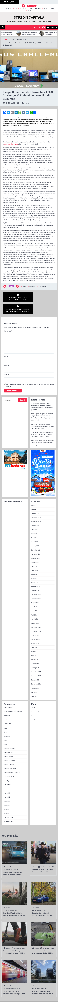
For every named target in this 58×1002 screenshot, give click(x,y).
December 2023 (36, 583)
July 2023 (34, 595)
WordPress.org (35, 708)
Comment (8, 319)
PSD (52, 8)
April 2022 (34, 644)
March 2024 (34, 571)
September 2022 (36, 628)
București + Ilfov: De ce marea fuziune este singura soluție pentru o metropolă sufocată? (42, 415)
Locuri (5, 716)
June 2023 (34, 599)
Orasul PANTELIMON (10, 757)
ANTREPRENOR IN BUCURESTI (13, 700)
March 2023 (34, 608)
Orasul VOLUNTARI (9, 765)
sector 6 (45, 8)
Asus (24, 286)
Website (7, 363)
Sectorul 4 (7, 794)
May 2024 (34, 563)
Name (6, 345)
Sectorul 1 (7, 781)
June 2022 (34, 636)
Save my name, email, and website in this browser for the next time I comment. (30, 374)
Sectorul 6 (7, 802)
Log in (33, 696)
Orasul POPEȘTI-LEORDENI (12, 761)
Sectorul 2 (7, 786)
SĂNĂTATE (7, 773)
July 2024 (34, 555)
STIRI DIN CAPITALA (29, 17)
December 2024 (36, 538)
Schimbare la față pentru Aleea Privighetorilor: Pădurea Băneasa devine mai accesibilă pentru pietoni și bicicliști (35, 33)
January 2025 (35, 534)
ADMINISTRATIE (9, 696)
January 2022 (35, 656)
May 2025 (34, 522)
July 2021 (34, 681)
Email (6, 354)
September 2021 (36, 672)
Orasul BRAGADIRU (9, 737)
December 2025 (36, 506)
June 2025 (34, 518)
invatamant (42, 286)
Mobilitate (7, 725)
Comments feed (36, 704)
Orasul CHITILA (8, 745)
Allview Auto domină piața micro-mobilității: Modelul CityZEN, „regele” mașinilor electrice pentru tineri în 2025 (11, 33)
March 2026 (34, 494)
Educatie (32, 286)
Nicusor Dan (23, 8)
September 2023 (36, 587)
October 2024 (35, 547)
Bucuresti (9, 8)
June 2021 (34, 685)
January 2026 (35, 502)
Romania (38, 8)
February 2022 (35, 652)
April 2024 (34, 567)
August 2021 (35, 676)
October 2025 (35, 514)
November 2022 (36, 620)
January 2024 (35, 579)
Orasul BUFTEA (8, 741)
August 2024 (35, 551)
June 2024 (34, 559)
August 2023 (35, 591)
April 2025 (34, 526)
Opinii (5, 733)
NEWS (11, 286)
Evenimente (7, 708)
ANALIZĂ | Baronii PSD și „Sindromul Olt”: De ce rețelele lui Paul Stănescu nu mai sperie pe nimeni (42, 431)
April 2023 (34, 603)
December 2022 (36, 616)
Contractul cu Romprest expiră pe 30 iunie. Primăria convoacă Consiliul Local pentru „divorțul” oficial (42, 423)
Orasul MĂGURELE (9, 749)
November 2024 (36, 543)
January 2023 (35, 612)
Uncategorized (8, 810)
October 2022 (35, 624)
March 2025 (34, 530)
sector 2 (29, 10)
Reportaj (6, 769)
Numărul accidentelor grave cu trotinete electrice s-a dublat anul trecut (14, 942)
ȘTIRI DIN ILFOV (9, 806)
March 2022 (34, 648)
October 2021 (35, 668)
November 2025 (36, 510)
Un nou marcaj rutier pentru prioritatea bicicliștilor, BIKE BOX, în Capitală (42, 942)
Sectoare (6, 777)
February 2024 (35, 575)
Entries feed (35, 700)
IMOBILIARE (7, 712)
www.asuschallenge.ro (11, 144)
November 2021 (36, 664)
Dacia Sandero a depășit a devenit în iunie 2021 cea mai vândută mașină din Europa (42, 904)
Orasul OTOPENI (9, 753)
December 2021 (36, 660)
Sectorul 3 (7, 790)
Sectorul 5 (7, 798)
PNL (31, 8)
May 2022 (34, 640)
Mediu (5, 721)
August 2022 (35, 632)
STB (16, 8)
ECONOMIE (7, 704)
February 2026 (35, 498)
